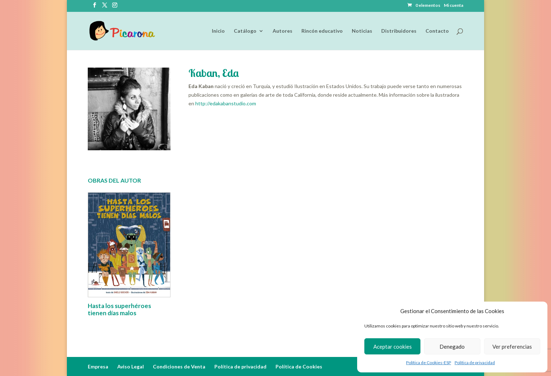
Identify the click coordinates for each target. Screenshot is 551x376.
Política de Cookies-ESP (428, 362)
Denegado (452, 346)
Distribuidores (398, 31)
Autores (282, 31)
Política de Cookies (299, 366)
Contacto (437, 31)
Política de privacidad (475, 362)
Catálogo (245, 31)
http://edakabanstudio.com (225, 103)
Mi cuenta (453, 5)
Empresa (98, 366)
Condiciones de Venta (179, 366)
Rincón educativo (322, 31)
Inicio (218, 31)
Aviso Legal (130, 366)
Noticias (362, 31)
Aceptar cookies (392, 346)
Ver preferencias (512, 346)
